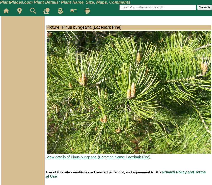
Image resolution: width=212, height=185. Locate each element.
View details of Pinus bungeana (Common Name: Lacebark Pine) (99, 157)
